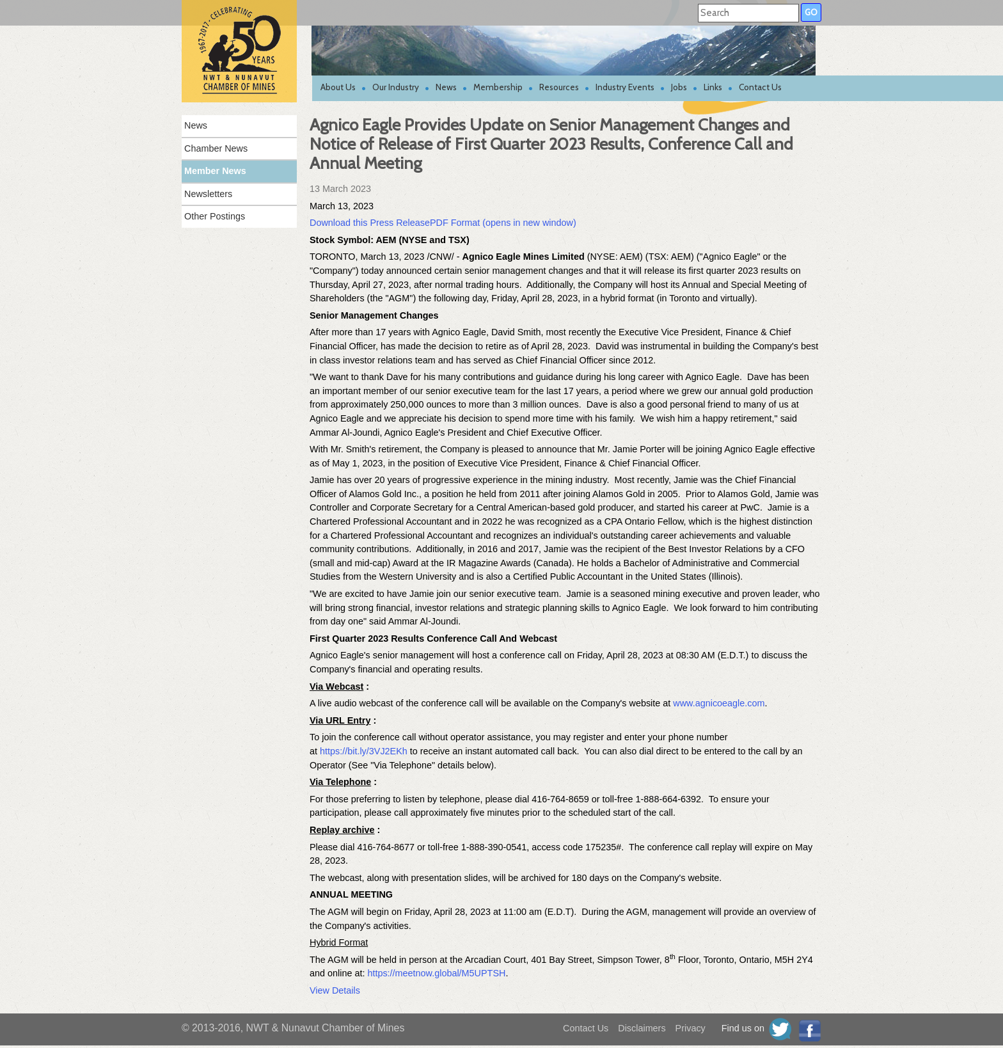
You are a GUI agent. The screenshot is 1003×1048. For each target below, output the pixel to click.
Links (713, 87)
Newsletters (208, 194)
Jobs (679, 87)
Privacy (690, 1028)
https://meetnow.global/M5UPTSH (435, 973)
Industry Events (625, 87)
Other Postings (214, 216)
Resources (559, 87)
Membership (498, 87)
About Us (338, 87)
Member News (215, 171)
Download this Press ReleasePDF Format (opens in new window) (443, 223)
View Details (335, 990)
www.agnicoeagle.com (718, 703)
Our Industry (395, 87)
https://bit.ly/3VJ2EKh (363, 751)
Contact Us (760, 87)
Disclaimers (641, 1028)
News (446, 87)
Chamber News (216, 148)
